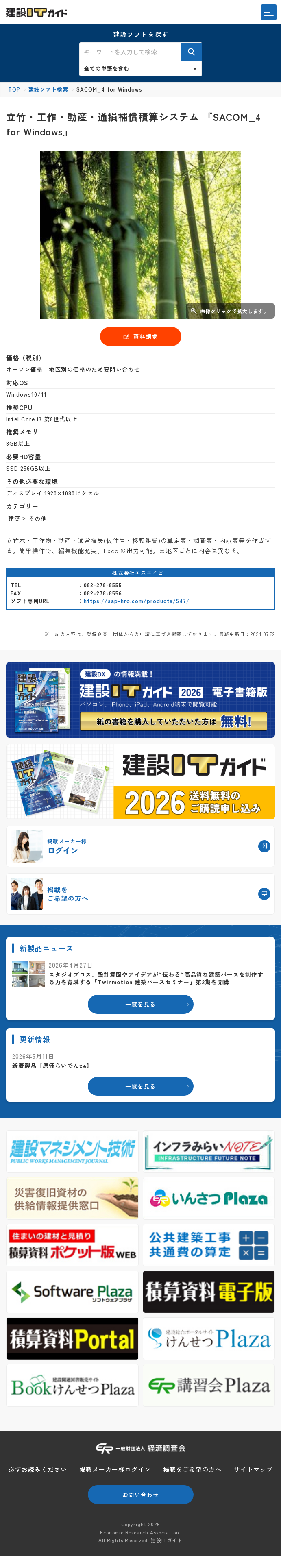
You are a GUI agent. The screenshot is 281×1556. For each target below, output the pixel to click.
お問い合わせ (140, 1495)
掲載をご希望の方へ (192, 1469)
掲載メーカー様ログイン (115, 1469)
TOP (14, 89)
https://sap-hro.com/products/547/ (137, 601)
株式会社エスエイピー (140, 573)
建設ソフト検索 (48, 89)
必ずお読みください (38, 1469)
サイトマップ (253, 1469)
